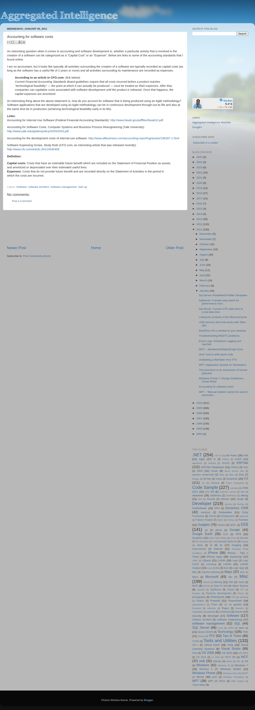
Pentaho (196, 593)
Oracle (230, 589)
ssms (220, 628)
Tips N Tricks (232, 636)
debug (244, 495)
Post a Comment (22, 201)
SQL (237, 623)
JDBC (195, 560)
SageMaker (197, 612)
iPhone (213, 552)
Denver (225, 498)
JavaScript (236, 556)
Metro (195, 577)
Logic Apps (238, 568)
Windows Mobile (230, 669)
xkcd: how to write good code (216, 354)
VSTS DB (230, 657)
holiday (223, 538)
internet (218, 548)
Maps (228, 571)
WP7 (195, 681)
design (240, 499)
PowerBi (215, 600)
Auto (245, 467)
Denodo (211, 499)
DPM (217, 508)
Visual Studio (230, 648)
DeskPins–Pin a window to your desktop (222, 330)
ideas (200, 545)
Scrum (239, 611)
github (218, 530)
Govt (225, 534)
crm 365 (209, 491)
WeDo (229, 661)
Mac (194, 572)
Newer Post (16, 248)
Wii (246, 661)
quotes (237, 604)
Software (21, 186)
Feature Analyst (204, 520)
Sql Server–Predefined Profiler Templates (223, 295)
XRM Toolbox (237, 681)
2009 (199, 408)
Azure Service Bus (234, 471)
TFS (212, 636)
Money (218, 582)
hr (213, 541)
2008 (199, 413)
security (196, 615)
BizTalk (207, 478)
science (211, 611)
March (203, 280)
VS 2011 (243, 653)
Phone (241, 593)
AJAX (238, 459)
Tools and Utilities (220, 640)
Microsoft (211, 576)
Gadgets (204, 524)
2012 (199, 224)
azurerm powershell (203, 474)
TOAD (195, 641)
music (241, 582)
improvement (199, 549)
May (202, 270)
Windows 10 (224, 665)
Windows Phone (203, 673)
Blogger (148, 700)
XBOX (222, 681)
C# (246, 478)
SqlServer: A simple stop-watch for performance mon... (219, 302)
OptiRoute (215, 589)
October (204, 244)
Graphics (197, 537)
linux (226, 568)
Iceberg (244, 541)
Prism (214, 604)
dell (200, 499)
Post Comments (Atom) (37, 256)
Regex (225, 608)
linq (217, 568)
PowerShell (235, 600)
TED (245, 631)
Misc (244, 576)
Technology (225, 631)
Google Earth (202, 534)
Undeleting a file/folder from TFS (218, 359)
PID (233, 597)
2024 (199, 162)
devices (228, 504)
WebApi (217, 661)
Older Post (174, 248)
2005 (199, 428)
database (197, 495)
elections (205, 512)
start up (82, 186)
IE (211, 545)
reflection (211, 608)
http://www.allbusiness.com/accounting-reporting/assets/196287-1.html (133, 138)
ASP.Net (242, 462)
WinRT (245, 673)
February (205, 285)
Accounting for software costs (216, 386)
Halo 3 (212, 538)
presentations (198, 604)
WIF (238, 661)
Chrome (215, 483)
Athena (234, 467)
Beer (232, 475)
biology (195, 479)
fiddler (220, 520)
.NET (197, 454)
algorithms (197, 463)
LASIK (221, 560)
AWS (200, 470)
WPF (210, 681)
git (206, 530)
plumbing (244, 597)
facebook (244, 516)
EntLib (212, 516)
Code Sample (205, 487)
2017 (199, 198)
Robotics (240, 608)
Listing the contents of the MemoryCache (223, 317)
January (204, 290)
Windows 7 (241, 665)
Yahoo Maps (198, 684)
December (205, 233)
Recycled (196, 608)
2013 (199, 219)
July (202, 259)
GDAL (233, 525)
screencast (225, 611)
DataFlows (231, 495)
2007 (199, 418)
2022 (199, 172)
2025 (199, 157)
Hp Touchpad (202, 541)
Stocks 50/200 (205, 632)
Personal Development (218, 593)
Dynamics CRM (236, 508)
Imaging (236, 545)
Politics (200, 600)
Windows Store (230, 673)
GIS (244, 524)
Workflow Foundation (233, 677)
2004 (199, 433)
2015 (199, 208)
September (206, 249)
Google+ (197, 127)
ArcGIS (226, 463)
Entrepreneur (228, 516)
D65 (243, 492)
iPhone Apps (214, 556)
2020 (199, 182)
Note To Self (221, 585)
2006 (199, 423)
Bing (241, 474)
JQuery (206, 560)
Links (209, 568)
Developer (201, 503)
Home (96, 248)
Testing (201, 636)
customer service (227, 492)
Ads (246, 455)
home (233, 538)
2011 (199, 229)
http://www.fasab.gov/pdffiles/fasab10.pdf (136, 120)
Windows (202, 665)
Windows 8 (206, 669)
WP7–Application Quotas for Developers (222, 364)
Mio (230, 577)
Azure (214, 470)
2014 (199, 214)
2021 (199, 177)
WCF (244, 657)
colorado (234, 488)
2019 (199, 188)
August (204, 254)
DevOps (240, 504)
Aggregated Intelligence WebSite (211, 122)
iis (221, 545)
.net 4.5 (218, 455)
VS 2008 (208, 652)
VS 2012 (201, 657)
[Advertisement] (95, 227)
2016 (199, 203)
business (232, 478)
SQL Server (200, 627)
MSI (231, 582)
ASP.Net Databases (212, 467)
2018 (199, 193)
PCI (242, 589)
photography (199, 597)
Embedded (225, 512)
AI (214, 459)
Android (212, 463)
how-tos (244, 538)
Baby (221, 475)
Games (221, 525)
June (202, 264)
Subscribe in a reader (205, 142)
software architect (38, 186)
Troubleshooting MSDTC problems (219, 335)
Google (235, 529)
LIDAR (227, 564)
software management (63, 186)
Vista (230, 644)
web (202, 661)
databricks (215, 495)
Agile (202, 459)
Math (242, 572)
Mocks (207, 582)
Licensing (211, 564)
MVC (195, 585)
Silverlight (213, 615)
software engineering (229, 619)
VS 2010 (227, 652)
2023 (199, 167)
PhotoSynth (217, 596)
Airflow (225, 459)
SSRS (231, 628)
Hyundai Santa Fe (227, 541)
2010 (199, 402)
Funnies (243, 519)
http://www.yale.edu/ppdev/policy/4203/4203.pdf (38, 131)
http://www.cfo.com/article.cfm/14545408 (33, 149)
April (202, 275)
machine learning (210, 572)
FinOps (231, 520)
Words (200, 676)
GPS (238, 534)
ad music (231, 455)
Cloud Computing (235, 483)
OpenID (200, 589)
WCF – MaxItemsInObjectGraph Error (221, 349)
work (214, 677)
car (203, 483)
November (205, 239)
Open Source (240, 585)
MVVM (206, 586)
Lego (235, 560)
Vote (194, 653)
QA (225, 604)
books (219, 478)
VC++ (195, 645)
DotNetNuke (199, 508)
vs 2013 (216, 657)
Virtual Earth (211, 644)
